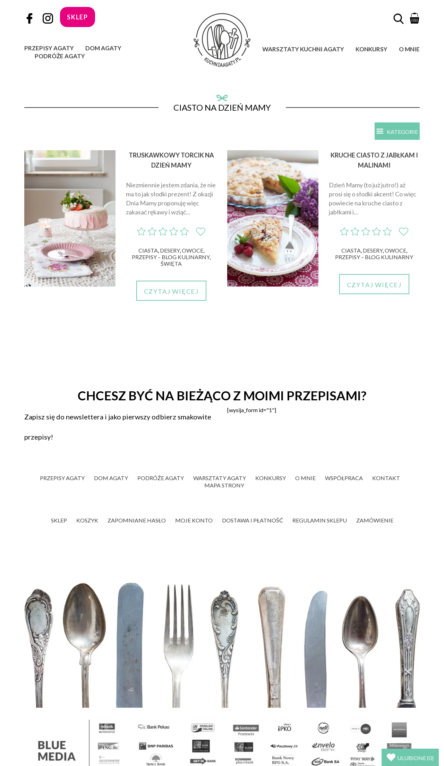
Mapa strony (224, 485)
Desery (170, 250)
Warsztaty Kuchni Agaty (303, 49)
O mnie (409, 49)
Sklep (59, 520)
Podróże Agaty (60, 56)
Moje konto (194, 520)
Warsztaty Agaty (219, 478)
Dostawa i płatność (252, 520)
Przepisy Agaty (49, 48)
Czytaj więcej (171, 292)
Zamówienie (374, 520)
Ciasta (148, 250)
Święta (171, 264)
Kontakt (386, 478)
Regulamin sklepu (319, 520)
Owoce (192, 250)
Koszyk (87, 520)
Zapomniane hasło (137, 520)
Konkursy (371, 49)
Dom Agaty (103, 48)
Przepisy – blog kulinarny (171, 257)
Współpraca (344, 478)
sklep (77, 17)
